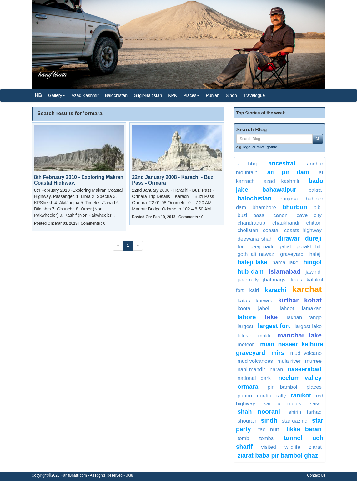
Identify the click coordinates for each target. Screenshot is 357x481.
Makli (264, 336)
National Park (254, 378)
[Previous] (118, 246)
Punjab (212, 95)
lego (246, 147)
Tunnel (293, 437)
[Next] (138, 246)
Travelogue (254, 95)
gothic (272, 147)
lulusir (244, 336)
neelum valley (300, 377)
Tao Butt (268, 430)
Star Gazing (295, 421)
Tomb (243, 438)
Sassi (316, 404)
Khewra (264, 301)
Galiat (285, 247)
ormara (248, 386)
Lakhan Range (304, 318)
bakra (315, 190)
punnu (245, 396)
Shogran (247, 421)
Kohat (313, 300)
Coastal (271, 230)
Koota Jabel (253, 308)
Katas (244, 301)
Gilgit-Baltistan (148, 95)
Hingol (312, 262)
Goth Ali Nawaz (256, 254)
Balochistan (116, 95)
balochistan (255, 198)
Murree (313, 361)
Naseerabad (305, 369)
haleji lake (253, 262)
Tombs (266, 438)
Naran (276, 369)
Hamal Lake (285, 263)
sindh (269, 420)
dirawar (289, 238)
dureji (313, 238)
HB (38, 95)
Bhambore (264, 207)
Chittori (314, 223)
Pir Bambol (282, 387)
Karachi (275, 289)
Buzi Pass (251, 215)
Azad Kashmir (84, 95)
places (314, 387)
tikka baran (304, 429)
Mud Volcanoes (255, 361)
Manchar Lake (299, 335)
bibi (318, 207)
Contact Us (316, 475)
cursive (258, 147)
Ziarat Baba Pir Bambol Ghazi (279, 455)
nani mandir (251, 369)
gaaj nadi (262, 247)
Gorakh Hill (309, 247)
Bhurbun (294, 207)
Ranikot (301, 395)
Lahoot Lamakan (301, 308)
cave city (309, 215)
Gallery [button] (56, 95)
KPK (172, 95)
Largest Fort (274, 325)
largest (245, 326)
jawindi (314, 272)
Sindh (231, 95)
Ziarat (315, 447)
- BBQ (247, 164)
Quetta (264, 396)
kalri (254, 290)
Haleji (315, 254)
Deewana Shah (255, 239)
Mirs (277, 352)
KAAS (296, 280)
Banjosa (288, 199)
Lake (271, 317)
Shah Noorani (259, 411)
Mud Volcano (306, 353)
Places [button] (191, 95)
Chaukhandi (285, 223)
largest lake (308, 326)
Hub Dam (251, 271)
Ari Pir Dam (288, 172)
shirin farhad (305, 412)
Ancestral (281, 163)
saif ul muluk (282, 404)
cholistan (248, 230)
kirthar (288, 300)
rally (281, 396)
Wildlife (292, 447)
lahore (247, 317)
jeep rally (248, 280)
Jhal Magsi (275, 280)
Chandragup (251, 223)
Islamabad (285, 271)
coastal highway (303, 230)
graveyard (292, 254)
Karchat (307, 289)
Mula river (288, 361)
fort (241, 247)
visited (268, 447)
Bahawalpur (279, 189)
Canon (280, 215)
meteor (246, 344)
